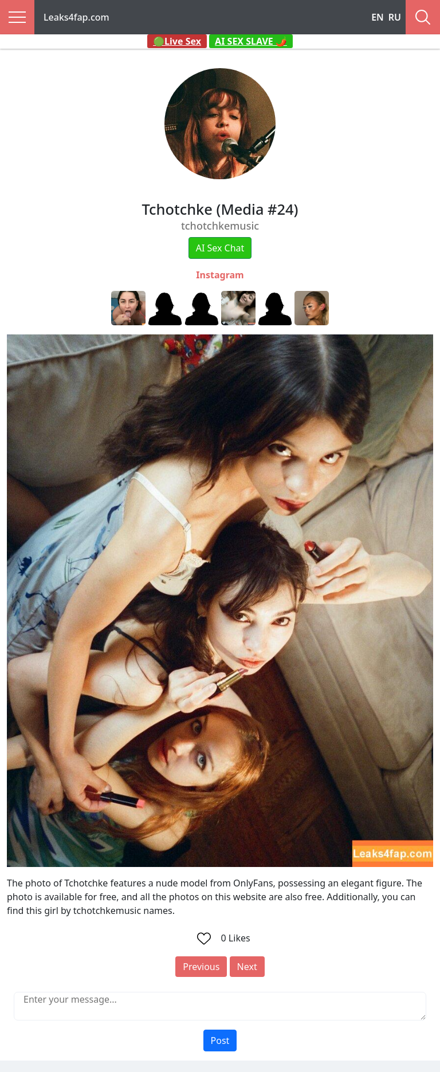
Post (220, 1040)
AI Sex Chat (220, 248)
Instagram (219, 275)
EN (377, 17)
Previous (201, 966)
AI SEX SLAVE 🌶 (251, 41)
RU (394, 17)
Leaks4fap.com (76, 17)
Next (247, 966)
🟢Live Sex (177, 41)
